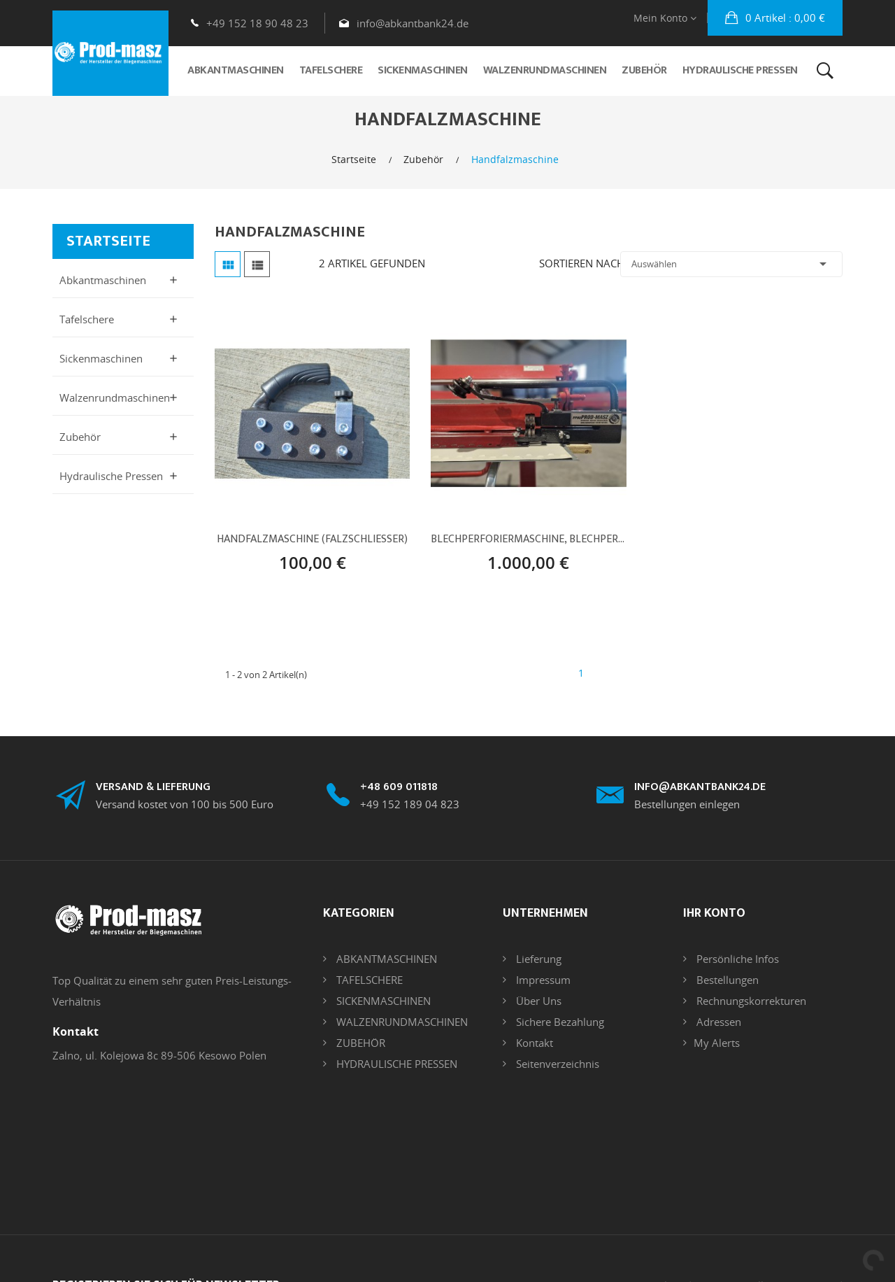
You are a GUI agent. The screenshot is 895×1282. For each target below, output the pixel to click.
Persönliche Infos (736, 959)
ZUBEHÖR (359, 1043)
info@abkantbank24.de (412, 23)
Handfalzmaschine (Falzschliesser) (312, 540)
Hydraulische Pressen (111, 476)
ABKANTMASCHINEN (385, 959)
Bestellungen (726, 980)
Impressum (542, 980)
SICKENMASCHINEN (382, 1001)
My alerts (717, 1043)
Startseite (108, 241)
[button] (775, 18)
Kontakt (533, 1043)
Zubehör (80, 437)
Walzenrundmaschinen (114, 397)
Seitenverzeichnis (556, 1064)
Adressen (717, 1022)
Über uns (537, 1001)
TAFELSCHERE (368, 980)
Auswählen (731, 263)
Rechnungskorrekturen (750, 1001)
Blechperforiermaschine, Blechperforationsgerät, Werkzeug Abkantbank (528, 540)
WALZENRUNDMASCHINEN (401, 1022)
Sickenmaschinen (101, 358)
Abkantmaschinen (102, 280)
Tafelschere (86, 319)
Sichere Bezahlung (558, 1022)
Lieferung (537, 959)
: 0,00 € (784, 17)
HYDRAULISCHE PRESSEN (395, 1064)
